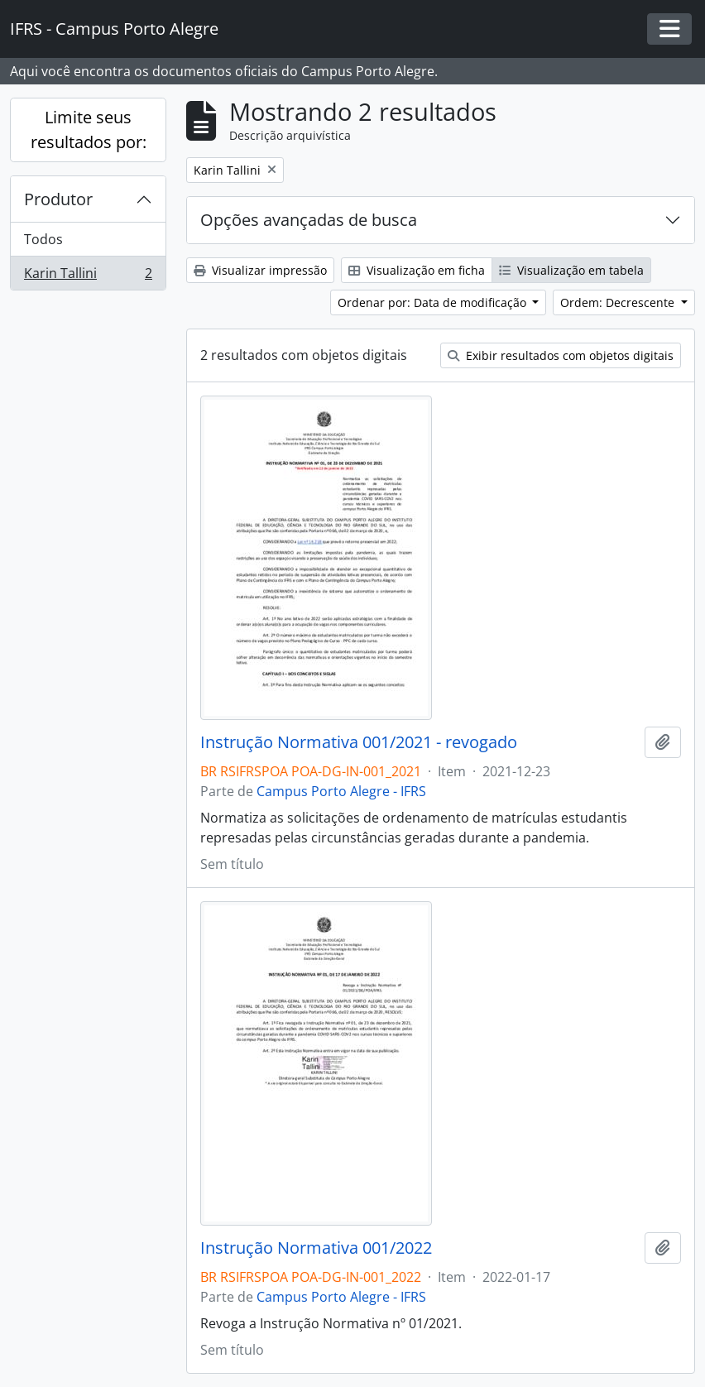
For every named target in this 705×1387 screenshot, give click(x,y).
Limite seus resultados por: (88, 129)
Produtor (58, 199)
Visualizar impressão (260, 270)
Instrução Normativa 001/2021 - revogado (358, 742)
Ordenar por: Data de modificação (434, 302)
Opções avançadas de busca (308, 220)
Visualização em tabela (571, 270)
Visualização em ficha (416, 270)
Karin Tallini (87, 276)
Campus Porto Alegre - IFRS (341, 791)
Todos (43, 239)
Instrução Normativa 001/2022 (316, 1248)
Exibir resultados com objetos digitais (561, 355)
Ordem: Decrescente (619, 302)
